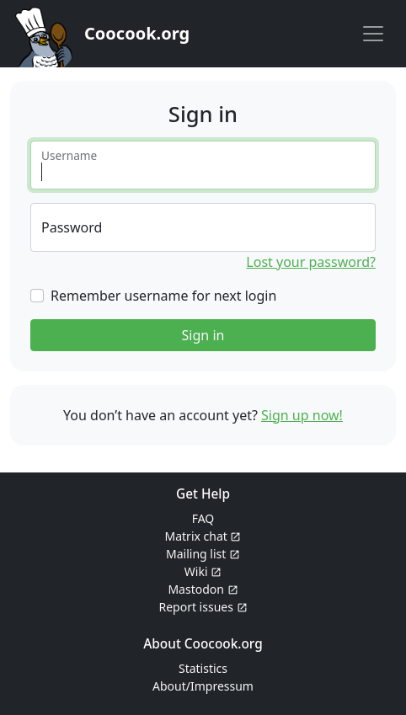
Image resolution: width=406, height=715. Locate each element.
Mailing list (203, 554)
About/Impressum (203, 686)
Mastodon (203, 589)
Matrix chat (203, 536)
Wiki (203, 571)
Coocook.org (137, 33)
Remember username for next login (163, 295)
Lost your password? (311, 262)
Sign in (203, 335)
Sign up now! (302, 415)
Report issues (202, 607)
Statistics (203, 668)
